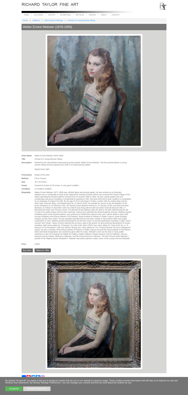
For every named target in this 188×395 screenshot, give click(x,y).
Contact (116, 15)
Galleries (38, 15)
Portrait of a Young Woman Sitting (81, 20)
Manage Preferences (37, 389)
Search (92, 15)
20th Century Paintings (54, 20)
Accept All (13, 389)
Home (26, 15)
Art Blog (80, 15)
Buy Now (27, 250)
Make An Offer (42, 250)
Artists (51, 15)
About (104, 15)
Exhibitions (65, 15)
